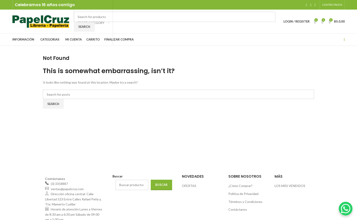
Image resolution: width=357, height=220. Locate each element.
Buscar (161, 185)
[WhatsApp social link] (315, 4)
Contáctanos (237, 209)
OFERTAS (189, 186)
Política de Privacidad (243, 194)
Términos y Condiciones (245, 202)
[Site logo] (40, 21)
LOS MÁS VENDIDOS (290, 186)
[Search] (174, 17)
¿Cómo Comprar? (240, 186)
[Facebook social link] (306, 4)
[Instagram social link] (311, 4)
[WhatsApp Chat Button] (345, 208)
